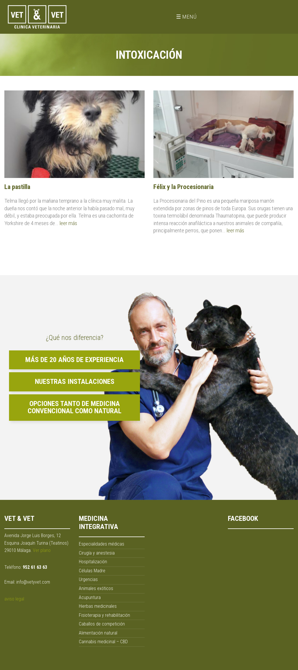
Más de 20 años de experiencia (74, 360)
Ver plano (42, 550)
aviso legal (14, 599)
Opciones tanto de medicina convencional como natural (74, 407)
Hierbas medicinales (98, 606)
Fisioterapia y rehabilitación (104, 615)
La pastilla (17, 186)
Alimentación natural (98, 633)
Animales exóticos (96, 588)
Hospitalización (93, 561)
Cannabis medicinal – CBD (103, 641)
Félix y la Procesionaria (183, 186)
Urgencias (88, 579)
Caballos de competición (102, 624)
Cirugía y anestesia (97, 553)
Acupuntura (90, 597)
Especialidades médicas (101, 544)
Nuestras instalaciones (74, 381)
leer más (68, 223)
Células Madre (92, 570)
